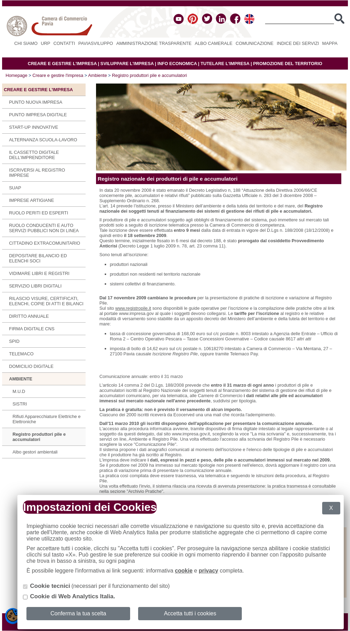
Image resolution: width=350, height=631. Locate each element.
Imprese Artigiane (31, 200)
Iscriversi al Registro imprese (37, 172)
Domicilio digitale (31, 366)
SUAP (15, 187)
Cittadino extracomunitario (44, 243)
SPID (14, 341)
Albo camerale (213, 43)
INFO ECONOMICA (177, 63)
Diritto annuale (29, 316)
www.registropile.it (133, 308)
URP (45, 43)
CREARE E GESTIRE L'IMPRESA (62, 63)
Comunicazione (254, 43)
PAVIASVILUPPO (95, 43)
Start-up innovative (33, 127)
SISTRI (20, 404)
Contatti (64, 43)
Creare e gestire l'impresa (57, 75)
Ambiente (97, 75)
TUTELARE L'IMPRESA (224, 63)
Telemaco (21, 353)
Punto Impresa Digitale (38, 114)
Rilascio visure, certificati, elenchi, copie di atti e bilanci (46, 301)
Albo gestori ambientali (35, 452)
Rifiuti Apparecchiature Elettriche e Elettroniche (47, 419)
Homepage (16, 75)
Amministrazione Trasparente (153, 43)
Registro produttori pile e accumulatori (149, 75)
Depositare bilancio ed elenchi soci (38, 258)
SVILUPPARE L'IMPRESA (127, 63)
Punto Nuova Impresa (35, 102)
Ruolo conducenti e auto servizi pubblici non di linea (44, 228)
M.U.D (19, 391)
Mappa (329, 43)
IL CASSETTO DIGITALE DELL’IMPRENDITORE (34, 155)
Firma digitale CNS (32, 328)
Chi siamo (26, 43)
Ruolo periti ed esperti (38, 212)
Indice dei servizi (298, 43)
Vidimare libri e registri (39, 273)
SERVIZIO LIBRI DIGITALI (35, 286)
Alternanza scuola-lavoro (43, 139)
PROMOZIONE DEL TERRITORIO (288, 63)
